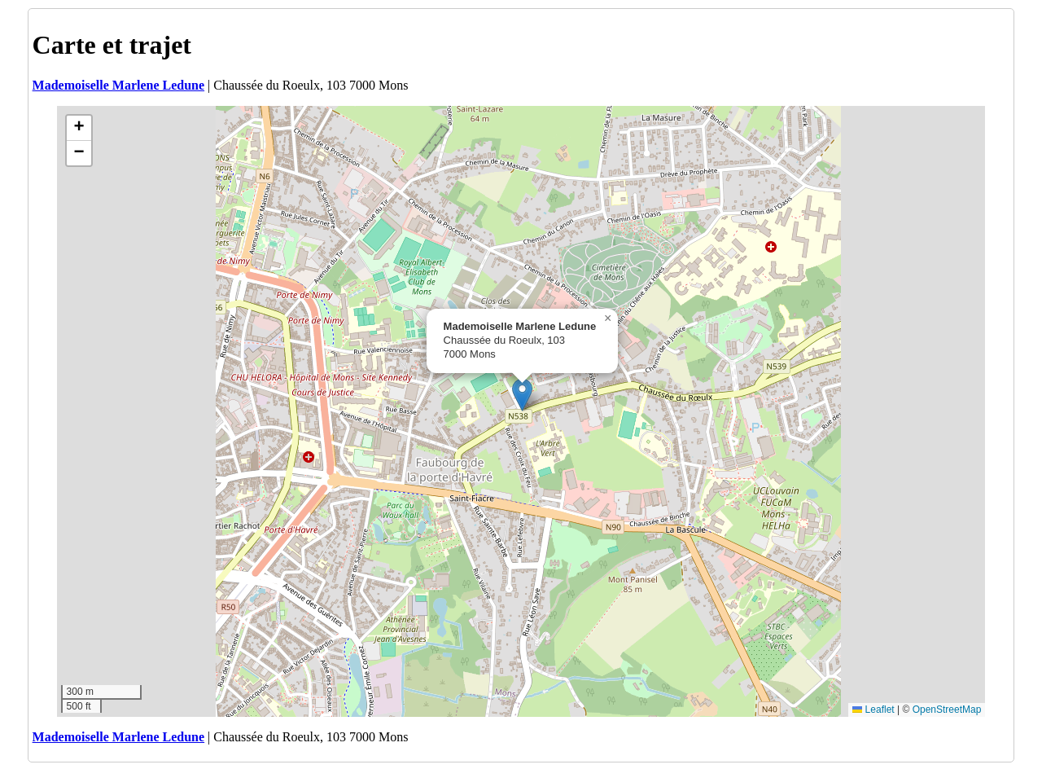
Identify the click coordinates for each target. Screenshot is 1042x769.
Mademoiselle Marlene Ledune (119, 85)
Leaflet (873, 709)
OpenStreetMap (947, 709)
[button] (522, 394)
